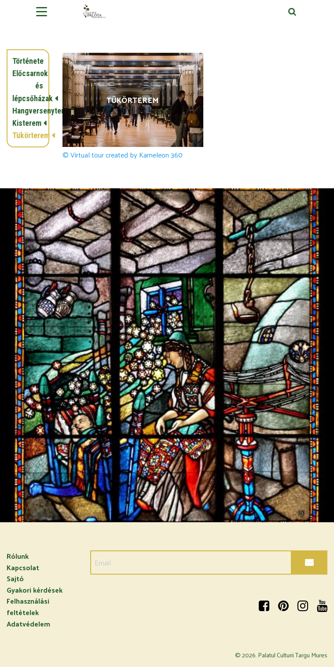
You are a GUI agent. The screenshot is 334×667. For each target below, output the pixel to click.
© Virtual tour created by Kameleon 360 (122, 155)
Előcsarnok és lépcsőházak (27, 86)
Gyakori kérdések (34, 589)
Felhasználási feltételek (28, 606)
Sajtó (15, 578)
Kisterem (26, 123)
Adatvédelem (28, 623)
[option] (167, 355)
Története (27, 61)
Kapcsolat (23, 567)
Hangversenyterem (27, 110)
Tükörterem (27, 135)
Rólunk (18, 556)
